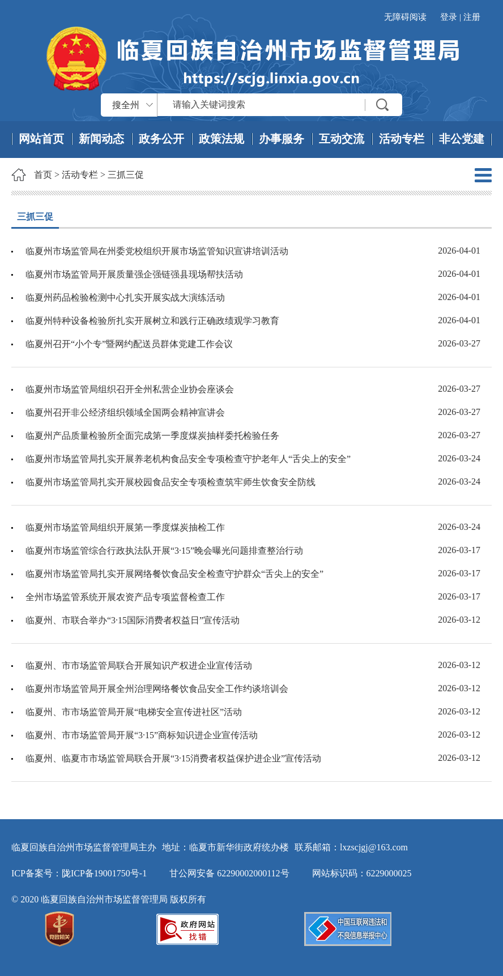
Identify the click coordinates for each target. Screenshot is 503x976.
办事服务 (281, 138)
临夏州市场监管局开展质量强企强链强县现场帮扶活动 (134, 274)
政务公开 (161, 138)
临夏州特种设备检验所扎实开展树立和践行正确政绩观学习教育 (152, 321)
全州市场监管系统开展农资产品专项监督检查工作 (125, 597)
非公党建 (461, 138)
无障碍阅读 (405, 17)
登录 (448, 17)
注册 (471, 17)
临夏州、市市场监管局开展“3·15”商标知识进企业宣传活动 (141, 735)
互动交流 (341, 138)
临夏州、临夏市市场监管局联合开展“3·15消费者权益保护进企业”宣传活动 (173, 758)
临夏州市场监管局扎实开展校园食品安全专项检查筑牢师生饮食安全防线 (170, 482)
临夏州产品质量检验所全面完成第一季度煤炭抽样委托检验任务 (152, 435)
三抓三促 (126, 174)
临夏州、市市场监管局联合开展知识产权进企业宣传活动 (138, 665)
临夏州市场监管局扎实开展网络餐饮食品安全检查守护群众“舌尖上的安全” (174, 574)
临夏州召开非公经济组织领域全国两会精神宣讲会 (125, 412)
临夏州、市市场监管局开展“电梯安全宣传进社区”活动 (133, 712)
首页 (43, 174)
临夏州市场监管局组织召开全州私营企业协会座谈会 (129, 389)
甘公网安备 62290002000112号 (229, 873)
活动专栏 (401, 138)
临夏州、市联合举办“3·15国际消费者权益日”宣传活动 (132, 620)
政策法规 (221, 138)
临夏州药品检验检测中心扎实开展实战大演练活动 (125, 297)
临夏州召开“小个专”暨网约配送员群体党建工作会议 (129, 344)
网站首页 (41, 138)
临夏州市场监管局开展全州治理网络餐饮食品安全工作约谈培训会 (156, 689)
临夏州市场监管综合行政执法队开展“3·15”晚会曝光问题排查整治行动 (164, 550)
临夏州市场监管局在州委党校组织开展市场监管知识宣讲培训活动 (156, 251)
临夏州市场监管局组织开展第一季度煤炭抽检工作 (125, 527)
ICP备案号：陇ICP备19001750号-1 (79, 873)
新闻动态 (101, 138)
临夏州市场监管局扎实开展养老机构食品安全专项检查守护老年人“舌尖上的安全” (188, 459)
